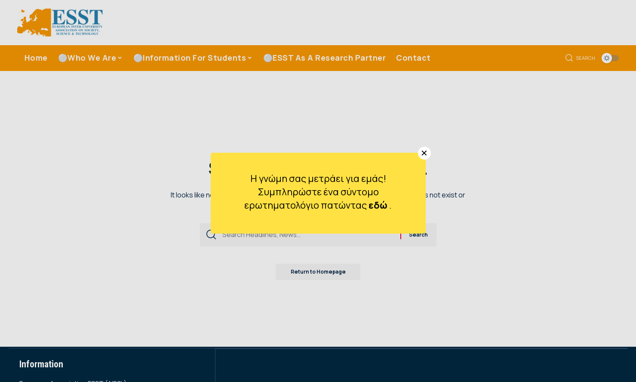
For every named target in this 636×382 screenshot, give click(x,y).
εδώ (379, 205)
